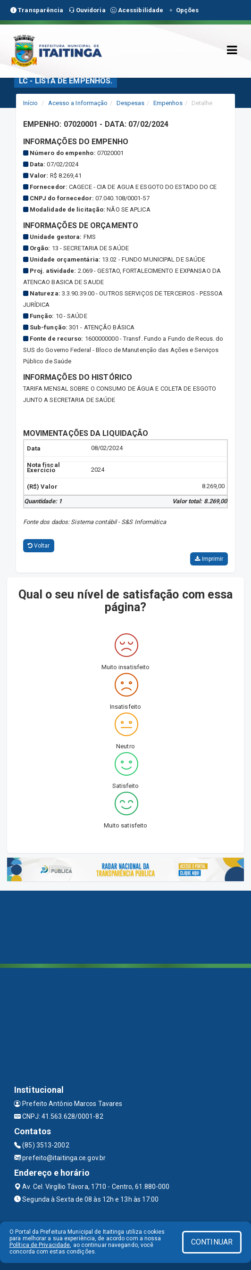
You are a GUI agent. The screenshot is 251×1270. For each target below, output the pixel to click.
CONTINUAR (212, 1241)
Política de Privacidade (39, 1245)
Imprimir (209, 559)
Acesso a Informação (78, 103)
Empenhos (168, 103)
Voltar (39, 545)
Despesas (131, 103)
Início (30, 103)
